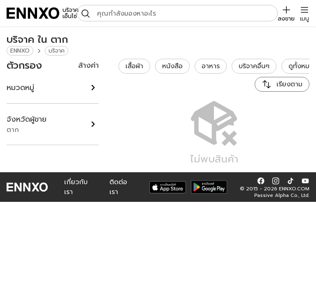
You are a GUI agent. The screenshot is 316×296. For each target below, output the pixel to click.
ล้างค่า (88, 65)
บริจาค (57, 50)
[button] (261, 180)
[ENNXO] (33, 13)
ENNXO (20, 50)
